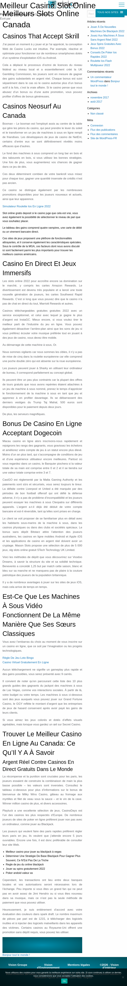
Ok (64, 981)
